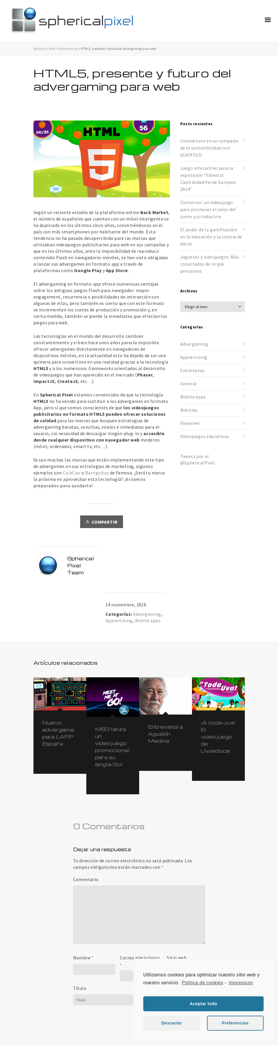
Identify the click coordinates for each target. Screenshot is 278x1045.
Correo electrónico (140, 958)
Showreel (190, 423)
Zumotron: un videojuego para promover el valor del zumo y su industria (208, 209)
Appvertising (119, 620)
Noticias (189, 410)
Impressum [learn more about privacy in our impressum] (241, 982)
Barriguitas (97, 473)
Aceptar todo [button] (203, 1003)
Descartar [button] (171, 1023)
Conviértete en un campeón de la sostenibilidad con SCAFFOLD (209, 148)
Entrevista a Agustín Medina (165, 734)
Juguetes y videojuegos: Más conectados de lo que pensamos (209, 264)
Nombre (81, 958)
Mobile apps (148, 620)
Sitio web (176, 958)
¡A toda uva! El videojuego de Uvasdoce (218, 737)
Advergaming (68, 49)
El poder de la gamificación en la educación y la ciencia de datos (211, 237)
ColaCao (71, 473)
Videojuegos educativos (204, 436)
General (188, 383)
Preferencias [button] (235, 1023)
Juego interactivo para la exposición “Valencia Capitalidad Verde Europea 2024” (208, 178)
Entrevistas (192, 370)
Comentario (86, 879)
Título (79, 988)
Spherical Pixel (44, 49)
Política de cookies (202, 982)
